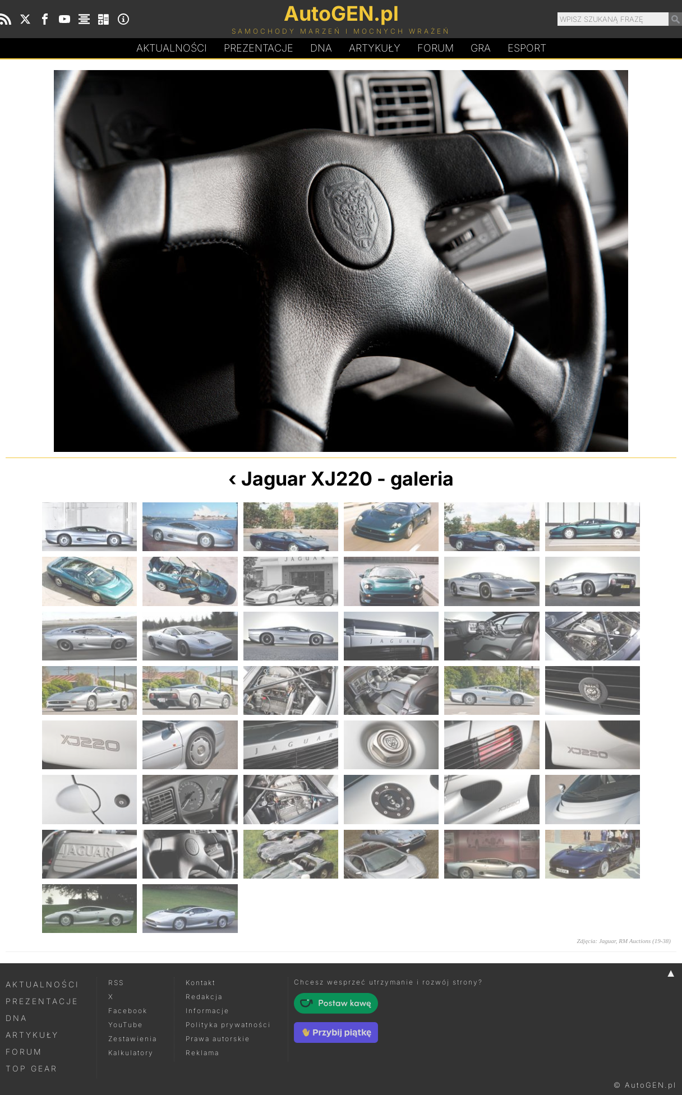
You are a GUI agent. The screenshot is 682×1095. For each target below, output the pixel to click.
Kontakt (200, 982)
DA (321, 48)
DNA (16, 1018)
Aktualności (171, 48)
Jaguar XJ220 (306, 478)
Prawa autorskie (218, 1038)
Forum (435, 48)
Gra (481, 48)
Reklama (202, 1052)
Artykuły (374, 48)
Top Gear (32, 1068)
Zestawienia (132, 1038)
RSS (116, 982)
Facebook (128, 1010)
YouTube (125, 1024)
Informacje (207, 1010)
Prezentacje (258, 48)
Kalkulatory (131, 1052)
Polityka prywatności (228, 1024)
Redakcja (204, 996)
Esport (527, 48)
